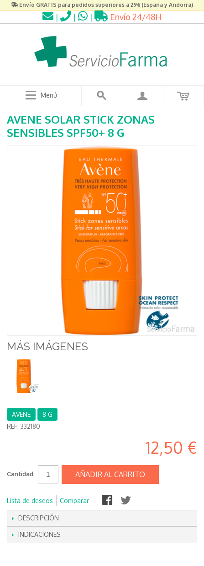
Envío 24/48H (128, 17)
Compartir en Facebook (108, 501)
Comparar (74, 500)
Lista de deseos (30, 500)
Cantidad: (21, 474)
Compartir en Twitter (126, 501)
